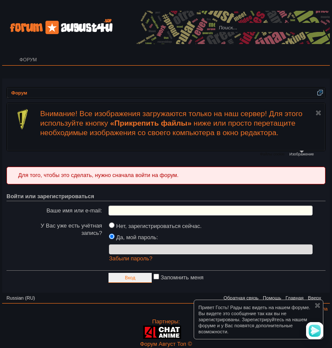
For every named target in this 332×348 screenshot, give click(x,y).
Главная (294, 298)
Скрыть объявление (318, 113)
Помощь (272, 298)
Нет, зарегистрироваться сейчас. (155, 226)
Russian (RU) (20, 298)
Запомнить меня (178, 277)
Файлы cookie (272, 154)
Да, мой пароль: (133, 237)
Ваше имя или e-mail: (74, 210)
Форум (28, 59)
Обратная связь (241, 298)
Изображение (301, 153)
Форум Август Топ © (166, 344)
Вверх (314, 298)
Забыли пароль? (130, 258)
